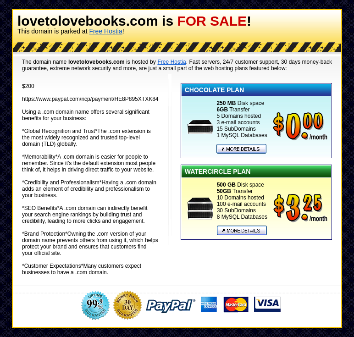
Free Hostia (105, 31)
